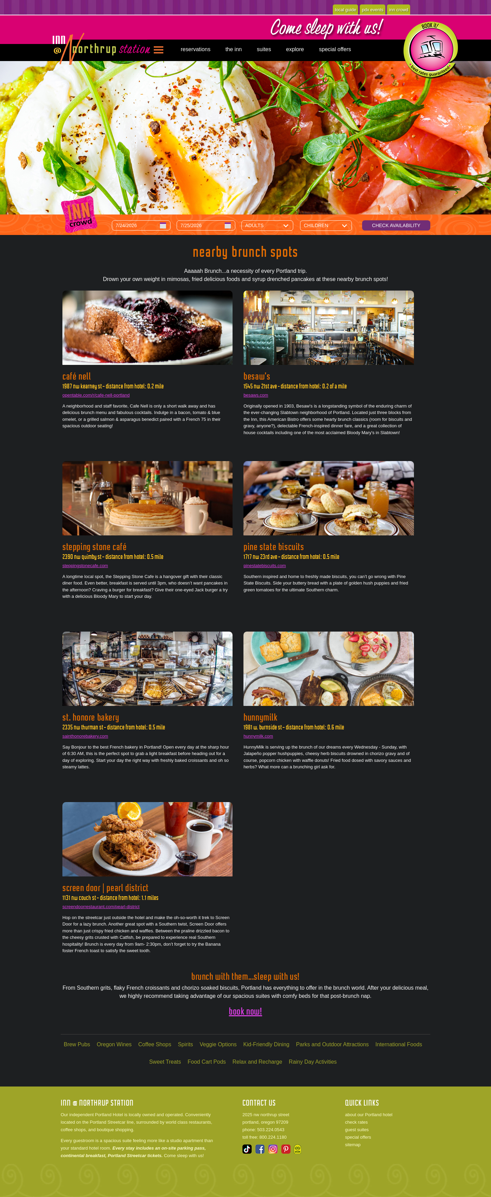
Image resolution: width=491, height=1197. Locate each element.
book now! (245, 1011)
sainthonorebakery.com (85, 736)
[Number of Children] (331, 225)
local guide (345, 9)
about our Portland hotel (368, 1114)
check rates (356, 1122)
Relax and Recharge (257, 1062)
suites (264, 49)
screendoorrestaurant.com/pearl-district (100, 906)
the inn (233, 49)
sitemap (353, 1144)
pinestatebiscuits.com (264, 565)
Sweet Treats (165, 1062)
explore (295, 49)
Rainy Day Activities (313, 1062)
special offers (335, 49)
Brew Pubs (77, 1044)
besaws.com (255, 395)
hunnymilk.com (258, 736)
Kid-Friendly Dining (266, 1044)
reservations (195, 49)
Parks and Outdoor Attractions (332, 1044)
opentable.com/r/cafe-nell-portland (96, 395)
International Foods (398, 1044)
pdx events (372, 9)
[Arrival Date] (141, 225)
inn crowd (398, 9)
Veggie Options (218, 1044)
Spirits (185, 1044)
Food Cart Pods (207, 1062)
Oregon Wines (114, 1044)
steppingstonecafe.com (85, 565)
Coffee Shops (155, 1044)
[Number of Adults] (272, 225)
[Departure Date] (206, 225)
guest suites (357, 1129)
